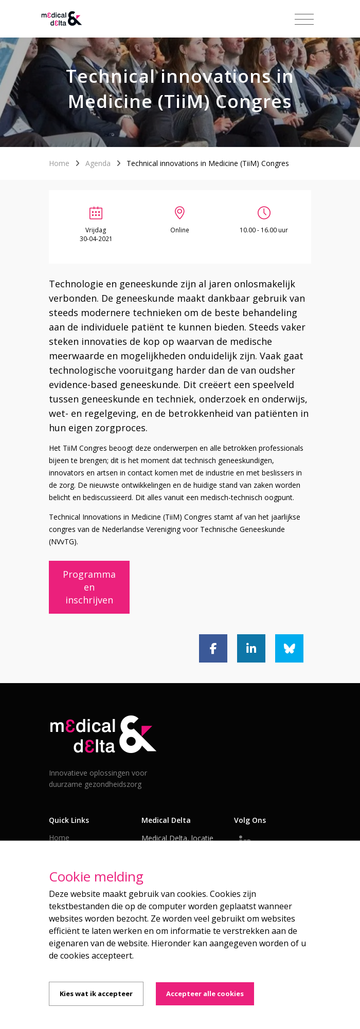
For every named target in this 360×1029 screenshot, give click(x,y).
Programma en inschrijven (89, 587)
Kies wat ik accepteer (96, 993)
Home (59, 163)
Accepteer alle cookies (205, 993)
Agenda (98, 163)
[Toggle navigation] (304, 19)
